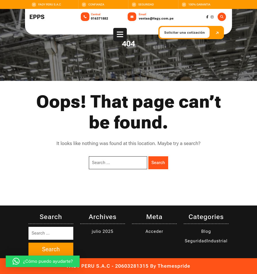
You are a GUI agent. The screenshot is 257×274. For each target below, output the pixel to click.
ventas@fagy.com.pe (156, 18)
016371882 (99, 18)
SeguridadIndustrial (206, 240)
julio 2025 (102, 231)
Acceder (154, 231)
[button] (43, 261)
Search (158, 162)
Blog (206, 231)
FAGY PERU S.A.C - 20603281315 (108, 266)
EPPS (37, 17)
